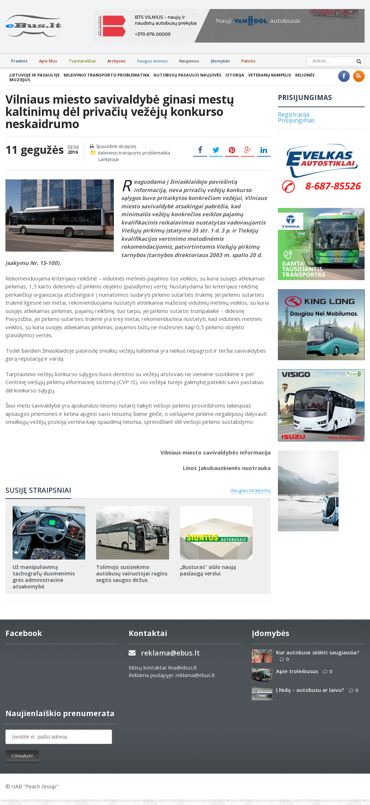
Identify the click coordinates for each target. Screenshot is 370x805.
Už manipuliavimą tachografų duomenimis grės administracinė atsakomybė (44, 577)
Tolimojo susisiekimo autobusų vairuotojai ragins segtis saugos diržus (131, 573)
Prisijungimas (296, 120)
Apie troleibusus (297, 671)
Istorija (234, 75)
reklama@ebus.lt (170, 653)
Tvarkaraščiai (82, 61)
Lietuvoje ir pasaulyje (34, 75)
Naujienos (189, 61)
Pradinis (19, 61)
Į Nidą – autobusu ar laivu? (310, 690)
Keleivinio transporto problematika (107, 75)
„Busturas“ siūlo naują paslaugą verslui (208, 570)
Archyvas (116, 61)
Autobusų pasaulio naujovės (187, 75)
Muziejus (19, 80)
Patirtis (248, 61)
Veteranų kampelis (269, 75)
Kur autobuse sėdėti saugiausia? (317, 652)
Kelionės (305, 75)
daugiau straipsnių (251, 490)
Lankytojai (108, 159)
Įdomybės (220, 61)
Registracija (293, 114)
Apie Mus (48, 61)
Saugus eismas (152, 61)
